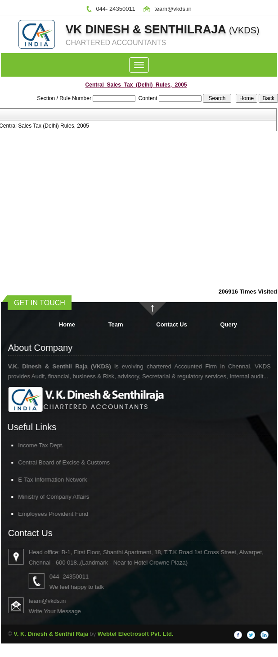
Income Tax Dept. (31, 445)
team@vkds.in (173, 8)
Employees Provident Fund (43, 513)
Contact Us (171, 324)
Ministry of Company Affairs (43, 496)
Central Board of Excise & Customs (54, 462)
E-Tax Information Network (42, 479)
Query (229, 324)
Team (115, 324)
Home (67, 324)
